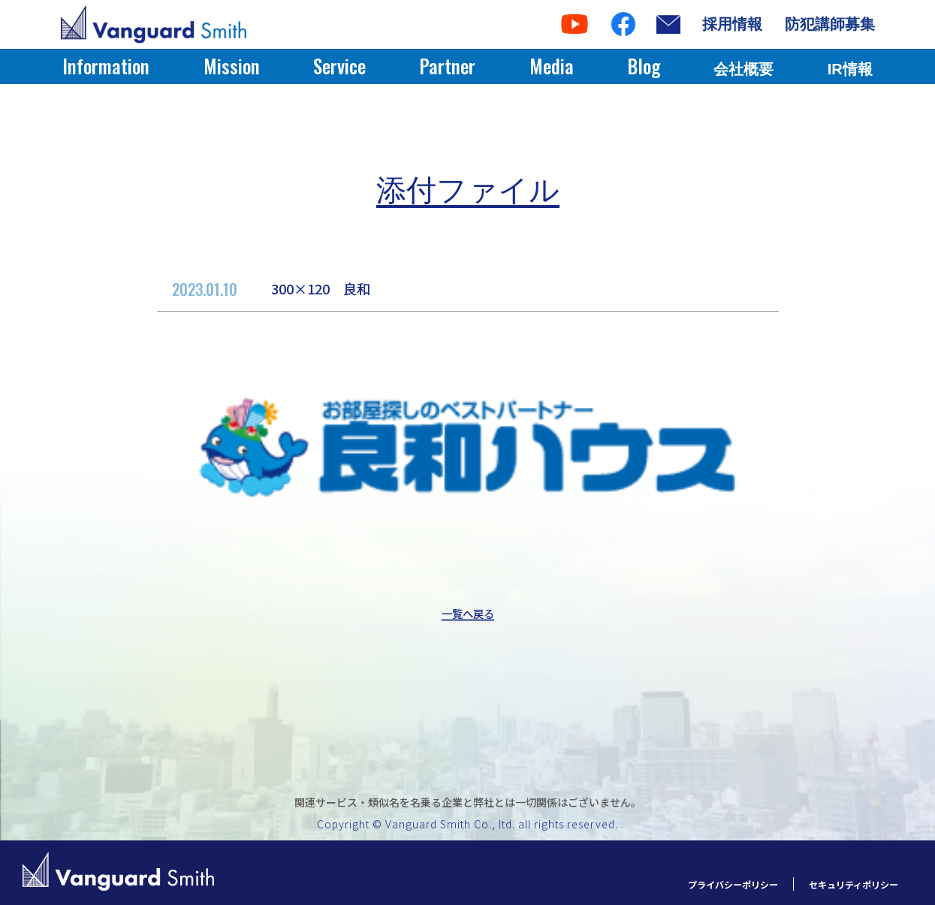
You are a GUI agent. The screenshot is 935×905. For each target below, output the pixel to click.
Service (339, 66)
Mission (232, 66)
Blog (643, 66)
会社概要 (743, 69)
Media (551, 66)
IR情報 (850, 69)
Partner (447, 66)
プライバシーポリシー (699, 883)
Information (105, 66)
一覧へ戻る (468, 614)
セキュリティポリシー (842, 883)
